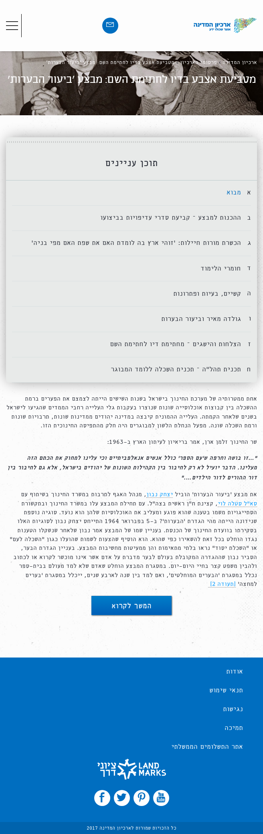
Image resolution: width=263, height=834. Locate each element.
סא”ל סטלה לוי (237, 504)
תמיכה (234, 728)
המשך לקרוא (131, 606)
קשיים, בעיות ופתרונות (207, 294)
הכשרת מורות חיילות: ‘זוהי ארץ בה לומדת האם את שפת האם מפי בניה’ (136, 243)
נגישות (233, 709)
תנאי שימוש (226, 691)
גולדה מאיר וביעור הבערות (201, 319)
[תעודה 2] (222, 584)
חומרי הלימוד (220, 268)
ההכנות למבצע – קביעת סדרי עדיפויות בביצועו (170, 218)
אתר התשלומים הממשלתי (207, 747)
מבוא (234, 192)
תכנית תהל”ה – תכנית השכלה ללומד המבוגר (176, 369)
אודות (234, 672)
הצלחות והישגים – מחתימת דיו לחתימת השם (175, 344)
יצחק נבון (159, 494)
